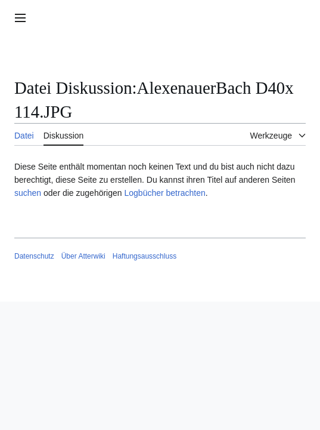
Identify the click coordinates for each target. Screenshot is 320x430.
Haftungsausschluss (144, 256)
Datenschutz (34, 256)
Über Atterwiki (83, 256)
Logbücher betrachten (164, 193)
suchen (27, 193)
